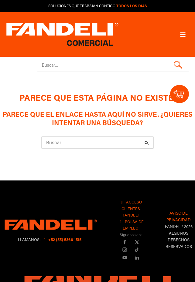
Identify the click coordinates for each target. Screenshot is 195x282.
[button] (176, 65)
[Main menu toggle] (183, 34)
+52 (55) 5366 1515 (61, 239)
